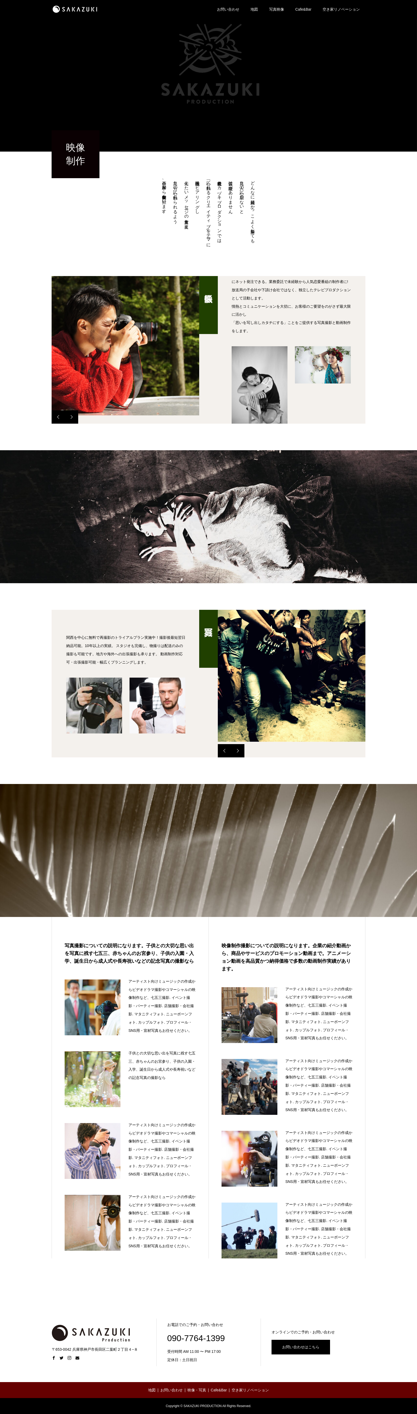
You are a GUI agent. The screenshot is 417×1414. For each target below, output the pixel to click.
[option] (125, 346)
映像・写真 (196, 1390)
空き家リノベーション (341, 9)
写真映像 (276, 9)
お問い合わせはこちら (300, 1347)
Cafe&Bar (303, 9)
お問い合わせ (228, 9)
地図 (254, 9)
